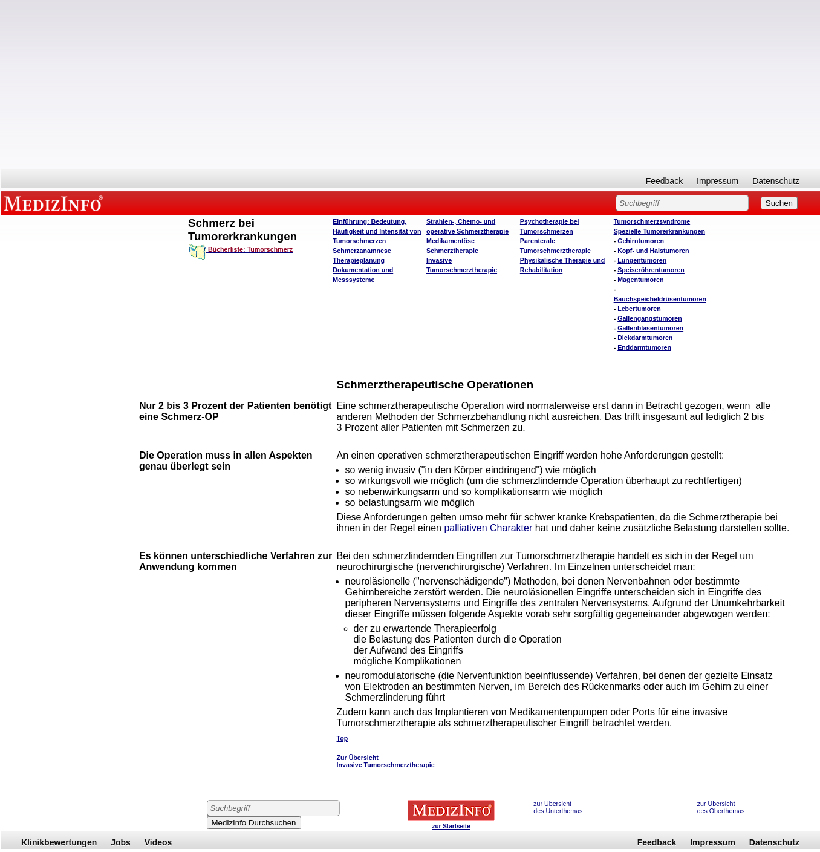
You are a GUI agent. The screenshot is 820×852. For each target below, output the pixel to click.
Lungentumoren (641, 260)
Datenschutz (775, 181)
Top (342, 738)
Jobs (121, 842)
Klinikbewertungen (59, 842)
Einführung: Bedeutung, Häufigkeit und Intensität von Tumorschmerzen (377, 231)
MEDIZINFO (55, 203)
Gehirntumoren (640, 240)
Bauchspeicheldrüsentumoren (660, 299)
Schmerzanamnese (362, 250)
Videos (158, 842)
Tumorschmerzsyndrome (652, 221)
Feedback (664, 181)
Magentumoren (640, 279)
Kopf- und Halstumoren (653, 250)
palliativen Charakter (488, 528)
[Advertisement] (410, 84)
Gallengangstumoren (649, 318)
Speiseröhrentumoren (651, 270)
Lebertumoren (639, 308)
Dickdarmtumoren (644, 337)
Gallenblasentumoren (650, 328)
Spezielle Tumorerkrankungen (659, 231)
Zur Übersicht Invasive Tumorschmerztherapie (386, 761)
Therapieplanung (359, 260)
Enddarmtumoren (644, 347)
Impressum (717, 181)
